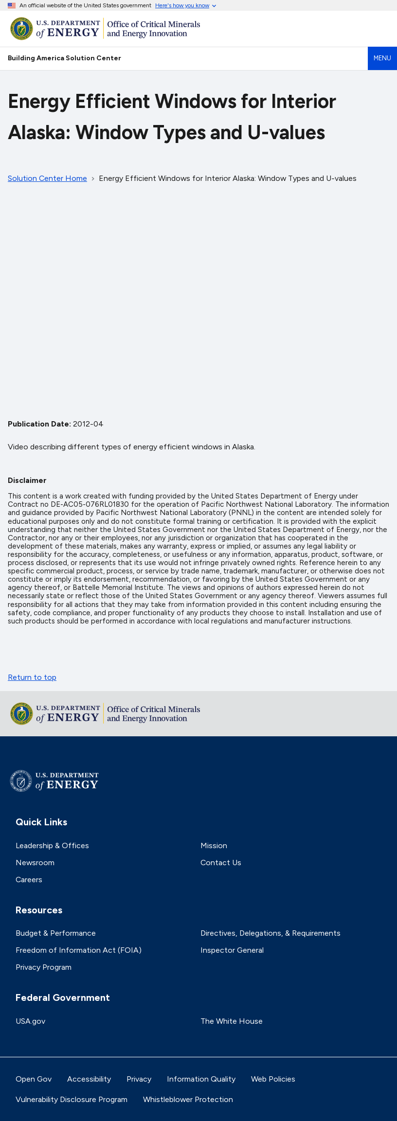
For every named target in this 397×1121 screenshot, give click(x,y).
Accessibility (89, 1079)
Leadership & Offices (52, 845)
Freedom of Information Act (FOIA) (79, 950)
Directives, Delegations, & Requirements (270, 933)
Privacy (138, 1079)
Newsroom (35, 862)
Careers (29, 879)
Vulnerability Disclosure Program (71, 1099)
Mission (213, 845)
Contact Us (220, 862)
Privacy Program (44, 967)
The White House (231, 1021)
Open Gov (34, 1079)
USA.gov (30, 1021)
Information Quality (201, 1079)
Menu (382, 58)
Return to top (32, 677)
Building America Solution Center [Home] (64, 58)
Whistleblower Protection (188, 1099)
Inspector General (232, 950)
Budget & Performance (56, 933)
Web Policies (273, 1079)
